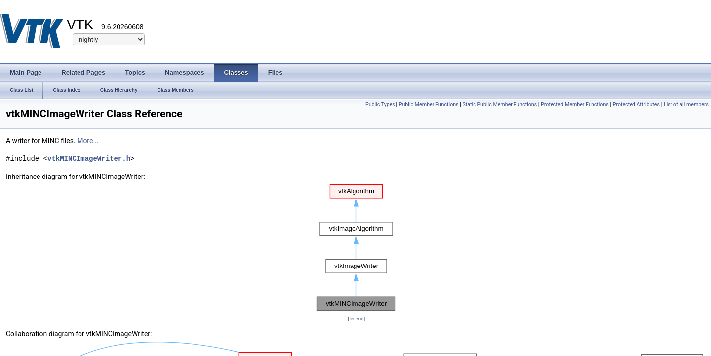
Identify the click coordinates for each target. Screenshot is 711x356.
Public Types (380, 104)
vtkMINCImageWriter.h (88, 158)
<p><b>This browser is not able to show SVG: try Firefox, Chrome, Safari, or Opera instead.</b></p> (356, 247)
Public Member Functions (429, 104)
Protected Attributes (636, 104)
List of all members (686, 104)
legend (356, 318)
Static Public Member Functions (499, 104)
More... (87, 141)
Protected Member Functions (575, 104)
